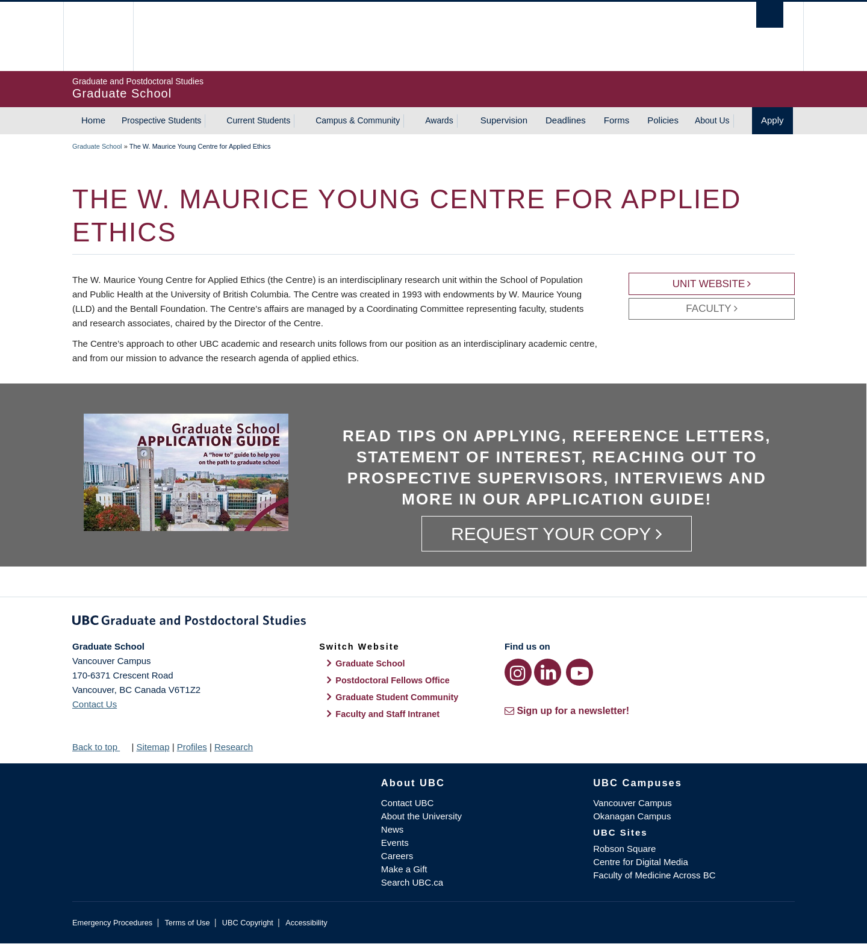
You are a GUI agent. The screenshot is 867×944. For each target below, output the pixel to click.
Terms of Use (187, 922)
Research (233, 747)
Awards (439, 120)
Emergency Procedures (112, 922)
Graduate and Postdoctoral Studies (433, 622)
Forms (617, 120)
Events (395, 842)
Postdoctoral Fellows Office (392, 680)
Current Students (258, 120)
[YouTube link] (579, 672)
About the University (421, 816)
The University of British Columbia (97, 36)
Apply (772, 120)
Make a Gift (404, 869)
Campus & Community (357, 120)
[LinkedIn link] (547, 672)
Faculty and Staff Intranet (387, 714)
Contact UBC (407, 803)
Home (93, 120)
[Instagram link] (518, 672)
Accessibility (306, 922)
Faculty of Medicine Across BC (654, 875)
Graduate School (97, 146)
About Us (712, 120)
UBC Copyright (247, 922)
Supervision (503, 120)
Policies (663, 120)
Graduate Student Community (396, 697)
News (392, 829)
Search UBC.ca (412, 882)
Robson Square (624, 848)
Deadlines (565, 120)
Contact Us (94, 704)
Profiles (192, 747)
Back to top (100, 747)
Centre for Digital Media (640, 862)
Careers (397, 856)
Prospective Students (161, 120)
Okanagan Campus (632, 816)
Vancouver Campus (632, 803)
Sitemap (152, 747)
